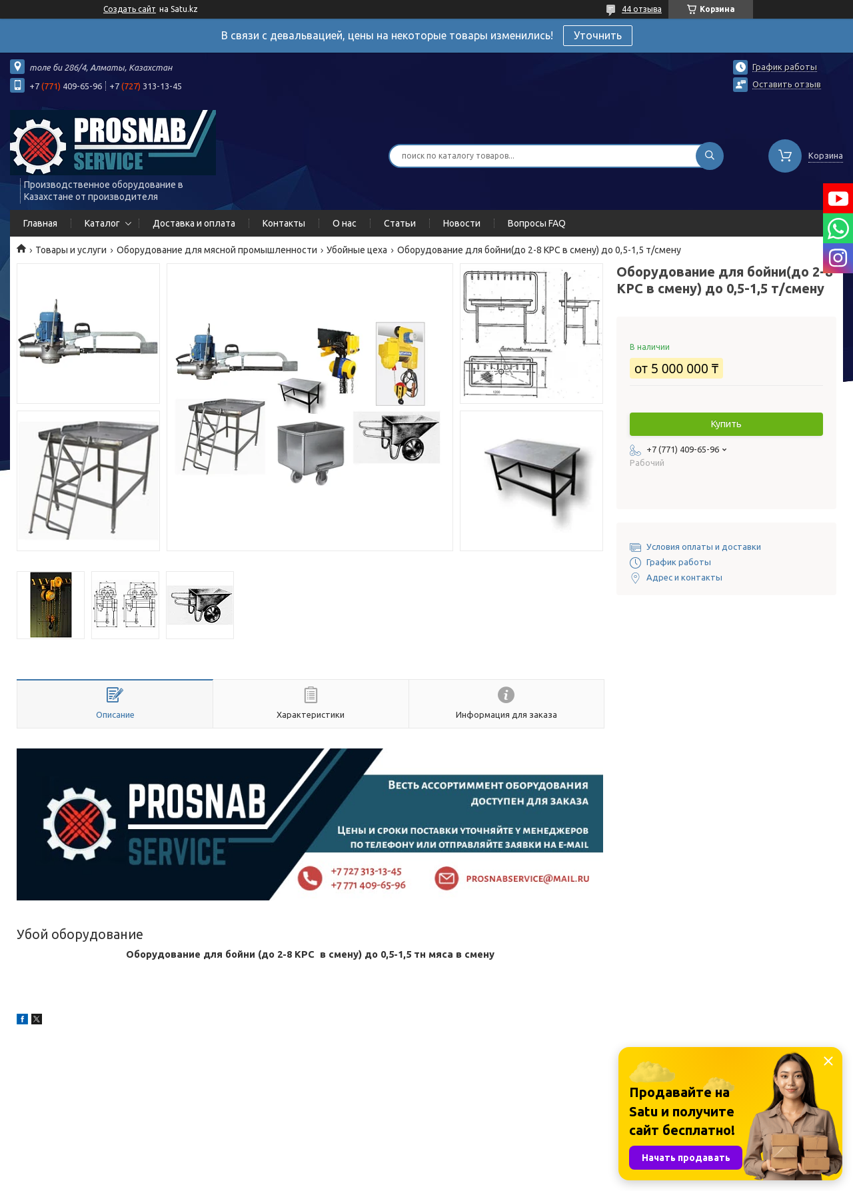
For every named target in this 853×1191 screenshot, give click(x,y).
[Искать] (710, 156)
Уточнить (598, 35)
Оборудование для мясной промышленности (217, 250)
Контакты (284, 223)
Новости (461, 223)
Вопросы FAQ (537, 223)
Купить (726, 424)
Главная (40, 223)
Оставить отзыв (786, 84)
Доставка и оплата (194, 223)
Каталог (102, 223)
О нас (345, 223)
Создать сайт (129, 9)
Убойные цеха (357, 250)
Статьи (400, 223)
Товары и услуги (71, 250)
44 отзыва (642, 9)
